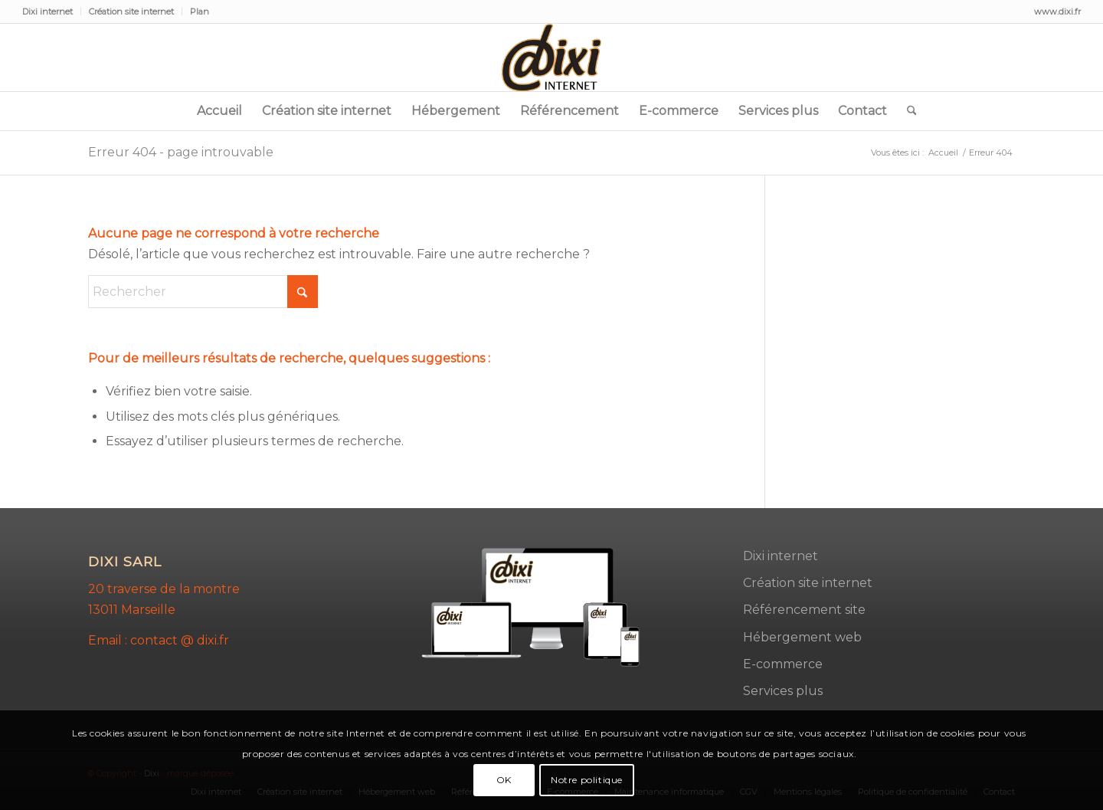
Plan (199, 11)
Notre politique (587, 779)
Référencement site (804, 609)
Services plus (783, 691)
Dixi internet (47, 11)
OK (504, 779)
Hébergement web (802, 637)
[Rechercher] (907, 111)
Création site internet (131, 11)
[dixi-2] (551, 57)
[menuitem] (51, 11)
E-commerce (783, 664)
